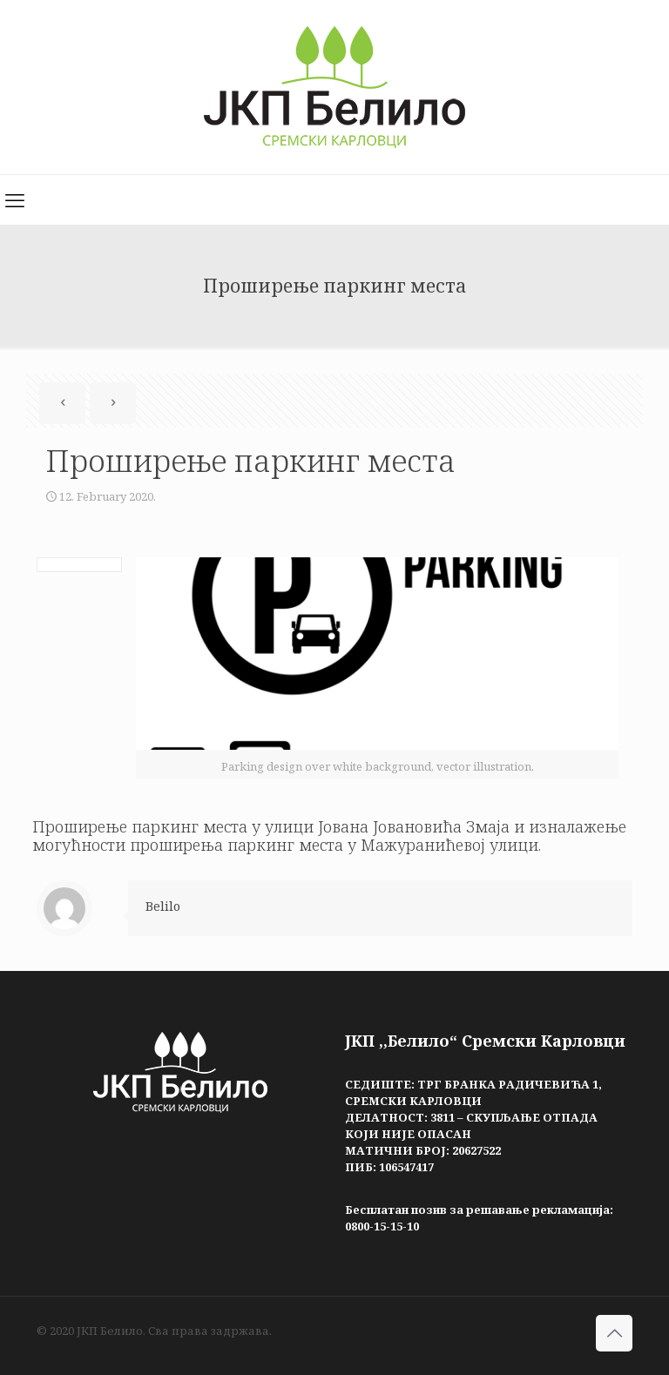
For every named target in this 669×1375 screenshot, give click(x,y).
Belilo (162, 906)
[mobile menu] (15, 199)
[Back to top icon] (614, 1333)
